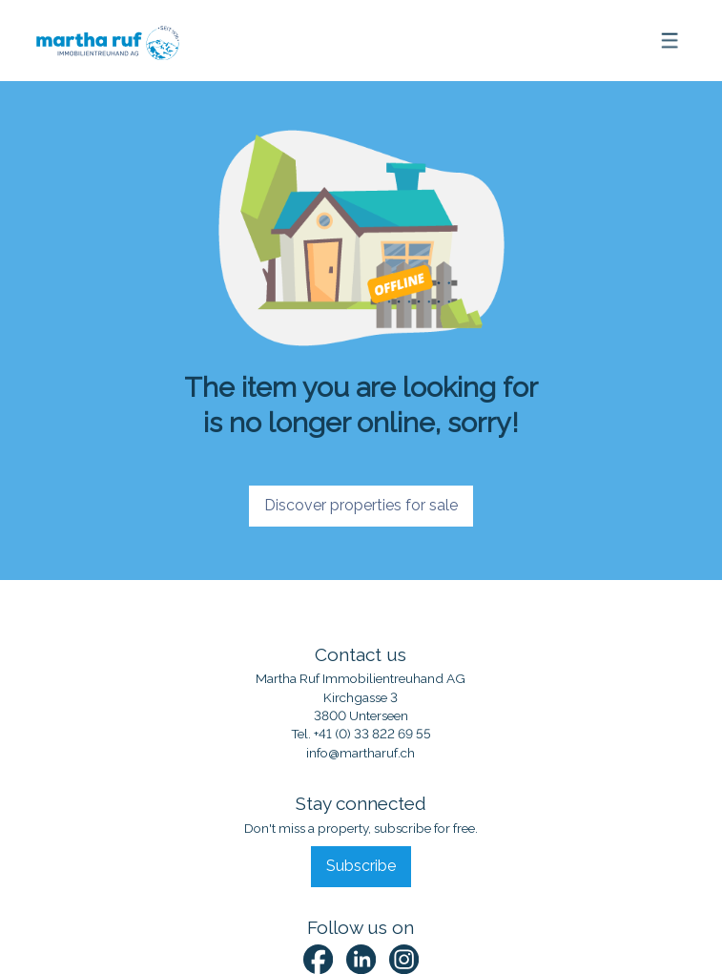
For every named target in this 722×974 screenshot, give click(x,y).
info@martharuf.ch (360, 752)
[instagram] (404, 959)
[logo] (101, 40)
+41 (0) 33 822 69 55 (372, 733)
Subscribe (361, 866)
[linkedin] (361, 959)
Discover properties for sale (361, 505)
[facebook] (318, 959)
